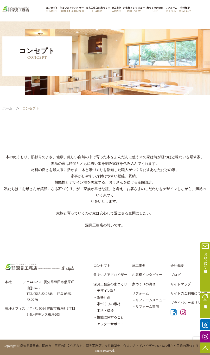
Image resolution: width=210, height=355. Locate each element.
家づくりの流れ (154, 10)
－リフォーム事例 (145, 306)
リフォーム (171, 10)
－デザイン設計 (105, 291)
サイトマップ (181, 284)
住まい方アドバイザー (71, 10)
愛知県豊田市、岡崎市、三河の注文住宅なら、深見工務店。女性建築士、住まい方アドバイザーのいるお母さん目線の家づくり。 (111, 346)
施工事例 (116, 10)
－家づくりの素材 (107, 304)
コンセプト (52, 10)
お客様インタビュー (134, 10)
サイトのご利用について (189, 293)
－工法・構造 (104, 311)
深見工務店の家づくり (98, 10)
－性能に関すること (109, 317)
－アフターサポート (109, 324)
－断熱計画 (102, 297)
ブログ (176, 275)
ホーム (7, 108)
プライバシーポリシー (187, 303)
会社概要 (185, 10)
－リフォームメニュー (149, 300)
